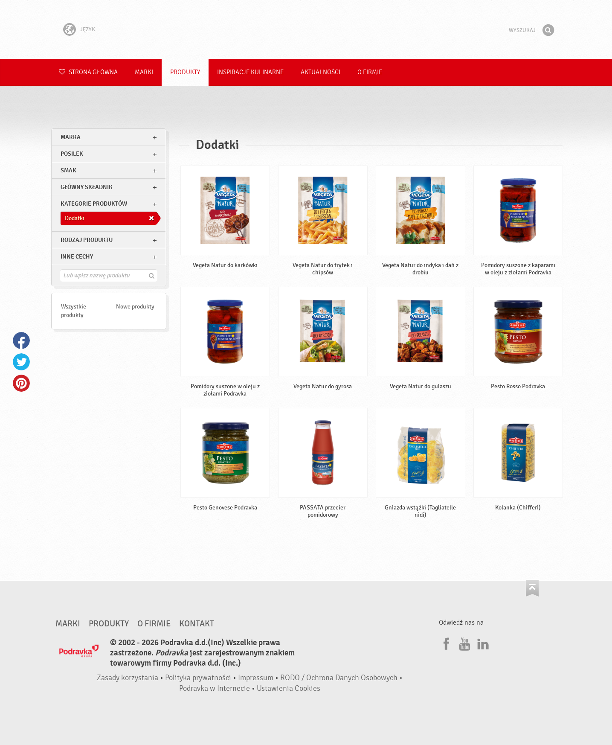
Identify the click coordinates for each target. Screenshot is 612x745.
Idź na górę (532, 588)
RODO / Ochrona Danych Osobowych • (341, 677)
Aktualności (320, 72)
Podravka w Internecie (214, 688)
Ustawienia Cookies (288, 688)
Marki (144, 72)
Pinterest (21, 383)
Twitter (21, 361)
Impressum (255, 677)
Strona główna (88, 72)
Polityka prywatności (198, 677)
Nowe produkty (135, 306)
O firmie (369, 72)
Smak (68, 170)
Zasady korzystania (127, 677)
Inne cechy (77, 256)
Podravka (306, 29)
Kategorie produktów (94, 203)
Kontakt (196, 624)
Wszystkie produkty (73, 311)
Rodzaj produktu (87, 240)
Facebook (21, 340)
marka (71, 137)
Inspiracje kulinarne (250, 72)
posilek (72, 153)
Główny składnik (87, 187)
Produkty (185, 72)
